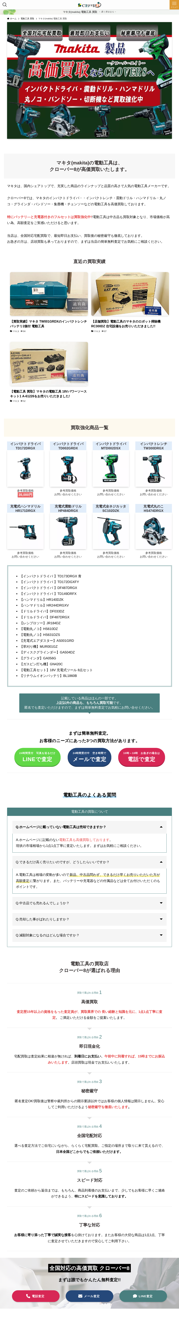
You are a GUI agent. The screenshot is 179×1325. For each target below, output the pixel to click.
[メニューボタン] (174, 4)
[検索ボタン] (4, 4)
